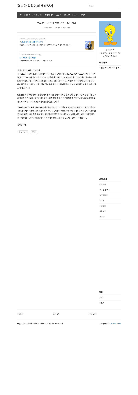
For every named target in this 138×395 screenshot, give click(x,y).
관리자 (101, 366)
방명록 (83, 15)
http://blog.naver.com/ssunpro (31, 39)
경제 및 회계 (49, 15)
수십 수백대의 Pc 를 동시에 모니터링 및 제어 (36, 61)
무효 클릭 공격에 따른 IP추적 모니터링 (56, 22)
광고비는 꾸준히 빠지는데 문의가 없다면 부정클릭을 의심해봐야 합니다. (45, 45)
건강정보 (27, 15)
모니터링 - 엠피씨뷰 (28, 58)
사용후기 (75, 15)
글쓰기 (101, 371)
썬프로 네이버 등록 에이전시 (31, 42)
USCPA (58, 15)
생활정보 (66, 15)
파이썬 (101, 269)
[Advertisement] (56, 121)
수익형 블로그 (37, 15)
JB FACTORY (115, 392)
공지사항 (57, 28)
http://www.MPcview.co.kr (29, 54)
